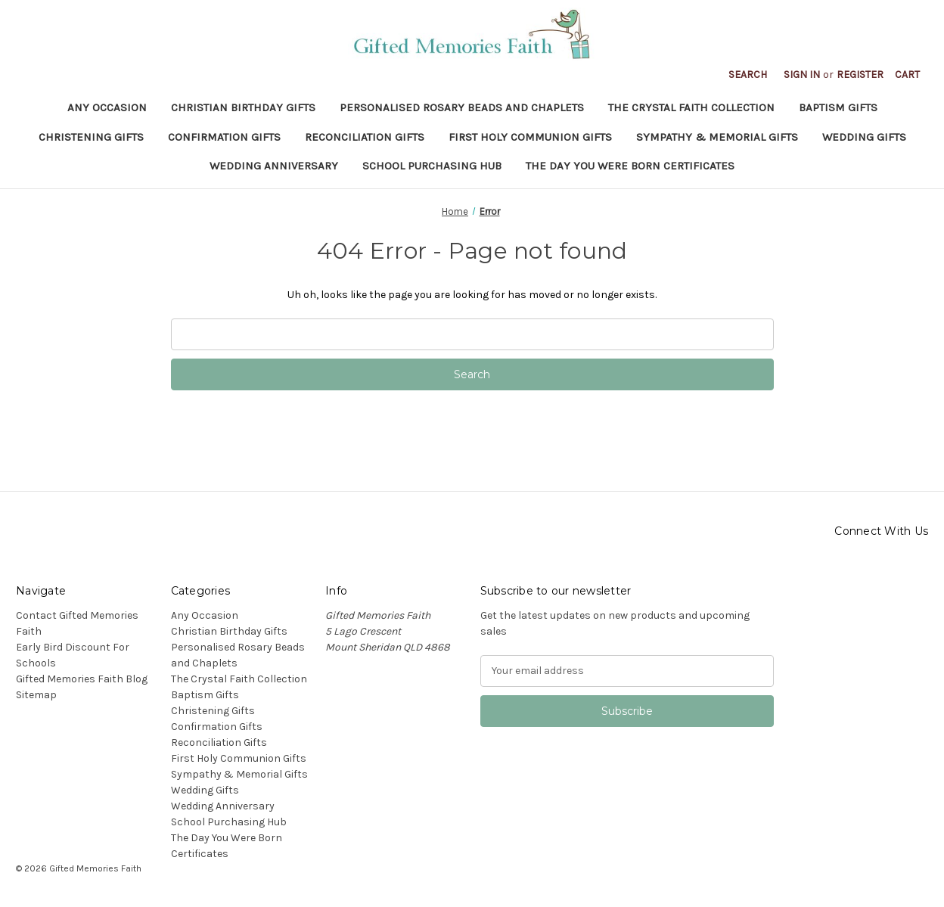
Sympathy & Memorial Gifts (717, 137)
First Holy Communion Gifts (530, 137)
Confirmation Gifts (224, 137)
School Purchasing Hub (432, 165)
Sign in (802, 74)
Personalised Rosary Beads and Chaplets (462, 107)
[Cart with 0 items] (907, 75)
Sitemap (36, 694)
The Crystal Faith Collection (691, 107)
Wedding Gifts (864, 137)
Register (860, 74)
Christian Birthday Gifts (243, 107)
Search (747, 74)
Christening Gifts (91, 137)
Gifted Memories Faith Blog (82, 678)
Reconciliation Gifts (364, 137)
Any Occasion (107, 107)
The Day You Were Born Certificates (630, 165)
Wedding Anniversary (274, 165)
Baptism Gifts (838, 107)
